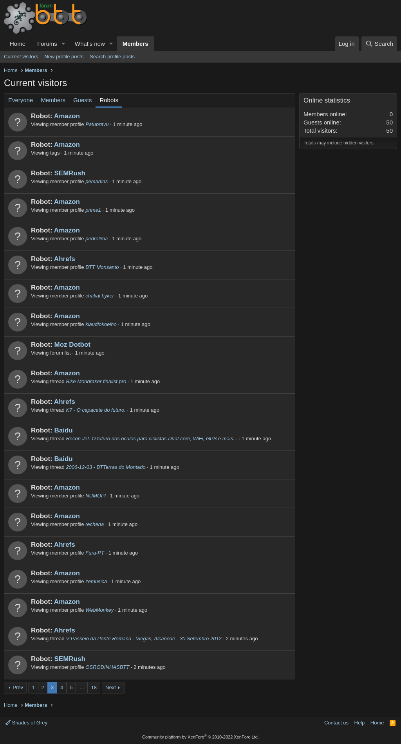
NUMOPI (95, 496)
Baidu (63, 430)
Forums (47, 43)
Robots (108, 100)
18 (93, 687)
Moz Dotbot (72, 344)
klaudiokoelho (101, 324)
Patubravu (96, 124)
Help (359, 723)
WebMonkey (99, 610)
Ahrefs (64, 259)
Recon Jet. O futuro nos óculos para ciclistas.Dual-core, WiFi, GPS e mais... (151, 438)
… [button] (81, 687)
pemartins (96, 181)
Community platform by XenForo (200, 737)
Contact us (336, 723)
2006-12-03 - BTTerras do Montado (105, 467)
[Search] (379, 43)
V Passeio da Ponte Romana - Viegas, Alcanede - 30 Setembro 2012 (143, 638)
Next (110, 687)
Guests (82, 100)
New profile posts (63, 56)
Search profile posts (112, 56)
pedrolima (96, 238)
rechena (94, 524)
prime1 (93, 210)
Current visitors (21, 56)
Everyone (20, 100)
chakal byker (99, 296)
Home (17, 43)
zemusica (96, 581)
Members (135, 43)
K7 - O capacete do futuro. (95, 410)
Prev (18, 687)
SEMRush (69, 173)
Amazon (67, 116)
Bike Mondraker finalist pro (96, 381)
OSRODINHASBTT (107, 667)
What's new (90, 43)
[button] (63, 43)
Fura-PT (94, 553)
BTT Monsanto (102, 267)
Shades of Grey (26, 723)
